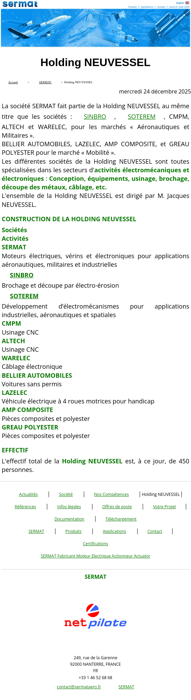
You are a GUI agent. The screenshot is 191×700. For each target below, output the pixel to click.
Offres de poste (117, 507)
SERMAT (36, 531)
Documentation (69, 519)
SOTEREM (141, 116)
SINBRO (95, 116)
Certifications (95, 544)
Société (66, 494)
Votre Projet (164, 507)
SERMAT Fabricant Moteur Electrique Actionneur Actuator (95, 556)
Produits (73, 531)
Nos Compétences (111, 494)
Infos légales (69, 507)
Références (25, 507)
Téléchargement (121, 519)
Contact (155, 531)
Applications (114, 531)
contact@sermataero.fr (79, 687)
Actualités (28, 494)
